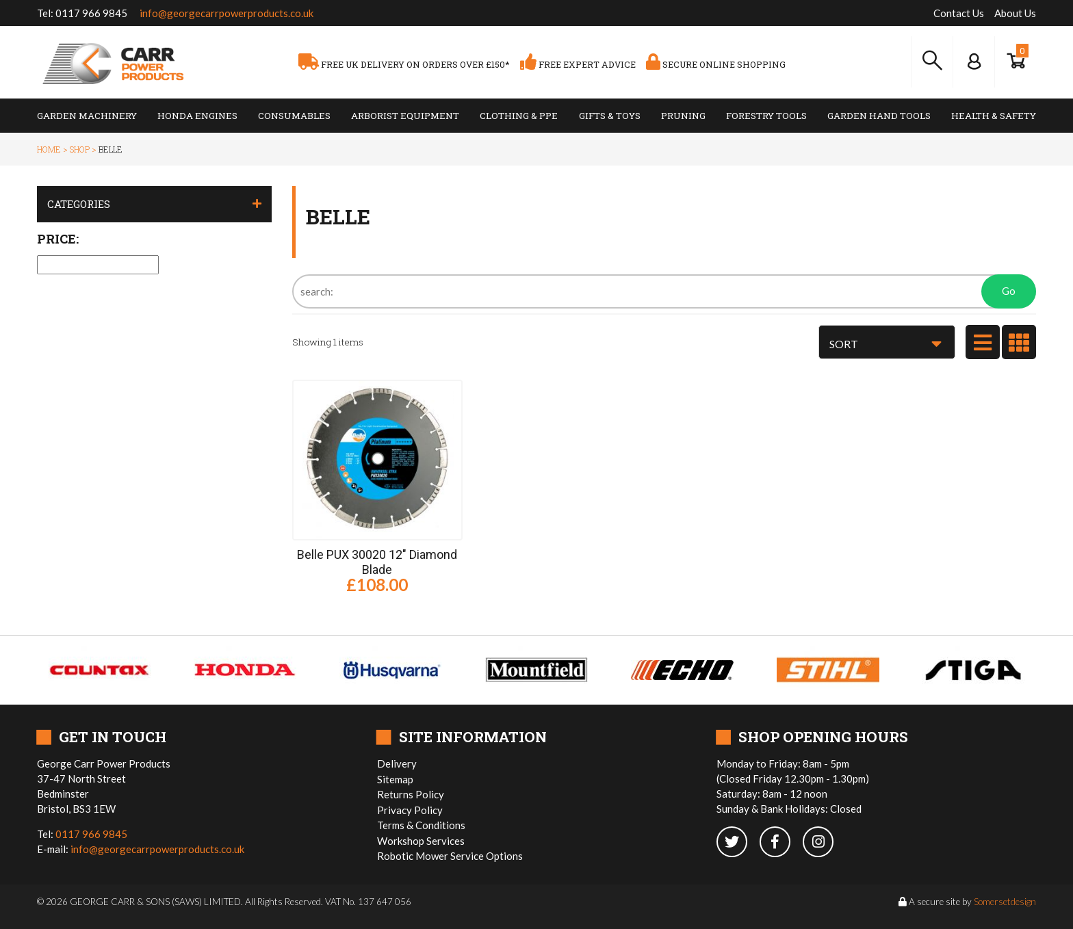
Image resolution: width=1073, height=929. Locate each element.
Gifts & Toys (610, 115)
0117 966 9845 (91, 13)
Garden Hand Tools (879, 115)
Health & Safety (993, 115)
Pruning (683, 115)
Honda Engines (197, 115)
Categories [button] (78, 204)
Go (1009, 291)
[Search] (664, 291)
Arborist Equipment (405, 115)
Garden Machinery (87, 115)
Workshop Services (421, 841)
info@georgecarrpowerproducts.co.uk (226, 13)
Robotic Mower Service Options (450, 856)
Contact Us (958, 13)
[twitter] (738, 843)
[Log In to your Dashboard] (974, 61)
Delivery (397, 763)
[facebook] (781, 843)
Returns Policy (410, 794)
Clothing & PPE (519, 115)
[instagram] (823, 843)
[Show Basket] (1015, 61)
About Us (1015, 13)
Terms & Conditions (421, 825)
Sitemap (395, 779)
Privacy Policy (410, 810)
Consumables (294, 115)
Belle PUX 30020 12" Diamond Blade (377, 562)
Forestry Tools (766, 115)
